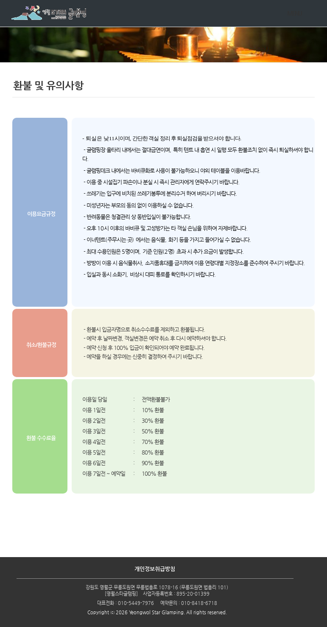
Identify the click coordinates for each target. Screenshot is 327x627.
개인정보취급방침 (154, 569)
